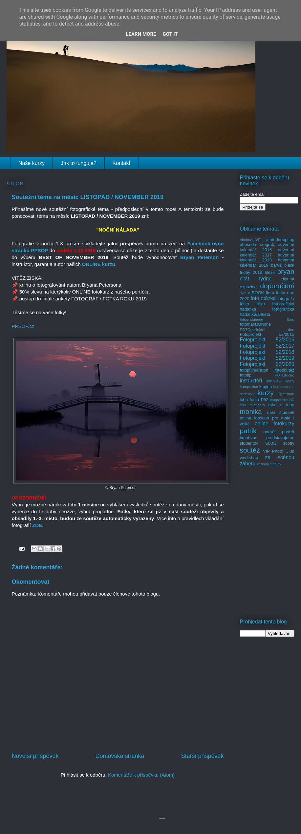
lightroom (286, 394)
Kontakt (121, 163)
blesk (269, 272)
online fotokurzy (274, 423)
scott (270, 443)
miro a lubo (281, 404)
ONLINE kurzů (98, 264)
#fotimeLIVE (250, 239)
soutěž (250, 450)
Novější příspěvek (35, 756)
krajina (265, 386)
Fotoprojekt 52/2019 (267, 358)
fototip (245, 375)
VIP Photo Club (278, 451)
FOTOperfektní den (267, 329)
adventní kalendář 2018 (267, 258)
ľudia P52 (259, 399)
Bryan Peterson (199, 257)
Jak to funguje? (79, 163)
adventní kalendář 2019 (267, 262)
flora (270, 292)
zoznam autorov (269, 464)
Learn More (141, 34)
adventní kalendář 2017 (267, 252)
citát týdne (256, 278)
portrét (269, 431)
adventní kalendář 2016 (267, 247)
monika (251, 411)
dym (243, 293)
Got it (170, 34)
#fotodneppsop (280, 239)
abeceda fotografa (258, 244)
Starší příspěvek (202, 756)
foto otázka (263, 298)
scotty (288, 443)
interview (273, 381)
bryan (285, 271)
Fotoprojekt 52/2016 (267, 339)
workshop (249, 457)
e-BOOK (256, 292)
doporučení (277, 286)
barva (276, 265)
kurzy (265, 393)
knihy (289, 381)
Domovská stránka (119, 756)
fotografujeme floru (267, 319)
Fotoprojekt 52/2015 (267, 334)
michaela (257, 405)
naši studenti (280, 412)
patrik (248, 431)
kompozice (249, 386)
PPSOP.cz (23, 326)
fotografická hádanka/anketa (267, 312)
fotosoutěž (284, 370)
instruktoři (251, 380)
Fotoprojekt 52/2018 (267, 352)
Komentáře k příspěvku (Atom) (141, 775)
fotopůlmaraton (254, 370)
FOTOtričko (284, 375)
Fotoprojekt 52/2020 (267, 364)
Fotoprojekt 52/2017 (267, 346)
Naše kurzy (31, 163)
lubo (244, 399)
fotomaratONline (255, 324)
